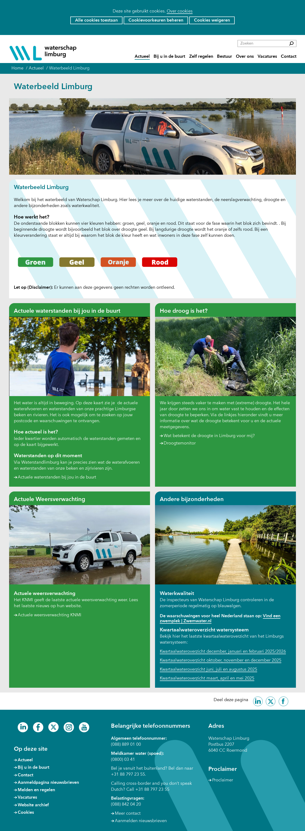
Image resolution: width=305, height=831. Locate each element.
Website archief (33, 805)
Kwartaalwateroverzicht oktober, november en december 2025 (220, 660)
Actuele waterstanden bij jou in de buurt (57, 477)
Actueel (142, 57)
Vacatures (267, 57)
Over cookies (180, 11)
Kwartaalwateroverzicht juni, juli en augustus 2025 (208, 669)
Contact (288, 57)
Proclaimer (222, 780)
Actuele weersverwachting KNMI (49, 615)
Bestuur (224, 57)
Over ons (245, 57)
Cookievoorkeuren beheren (155, 20)
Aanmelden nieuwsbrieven (141, 821)
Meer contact (128, 813)
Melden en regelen (36, 790)
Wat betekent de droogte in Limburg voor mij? (209, 436)
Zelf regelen (201, 57)
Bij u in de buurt (169, 57)
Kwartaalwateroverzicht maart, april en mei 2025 (207, 678)
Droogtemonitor (180, 443)
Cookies (26, 812)
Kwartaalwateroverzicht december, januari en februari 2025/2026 (223, 651)
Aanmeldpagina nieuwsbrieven (48, 782)
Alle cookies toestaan (96, 20)
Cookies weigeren (212, 20)
